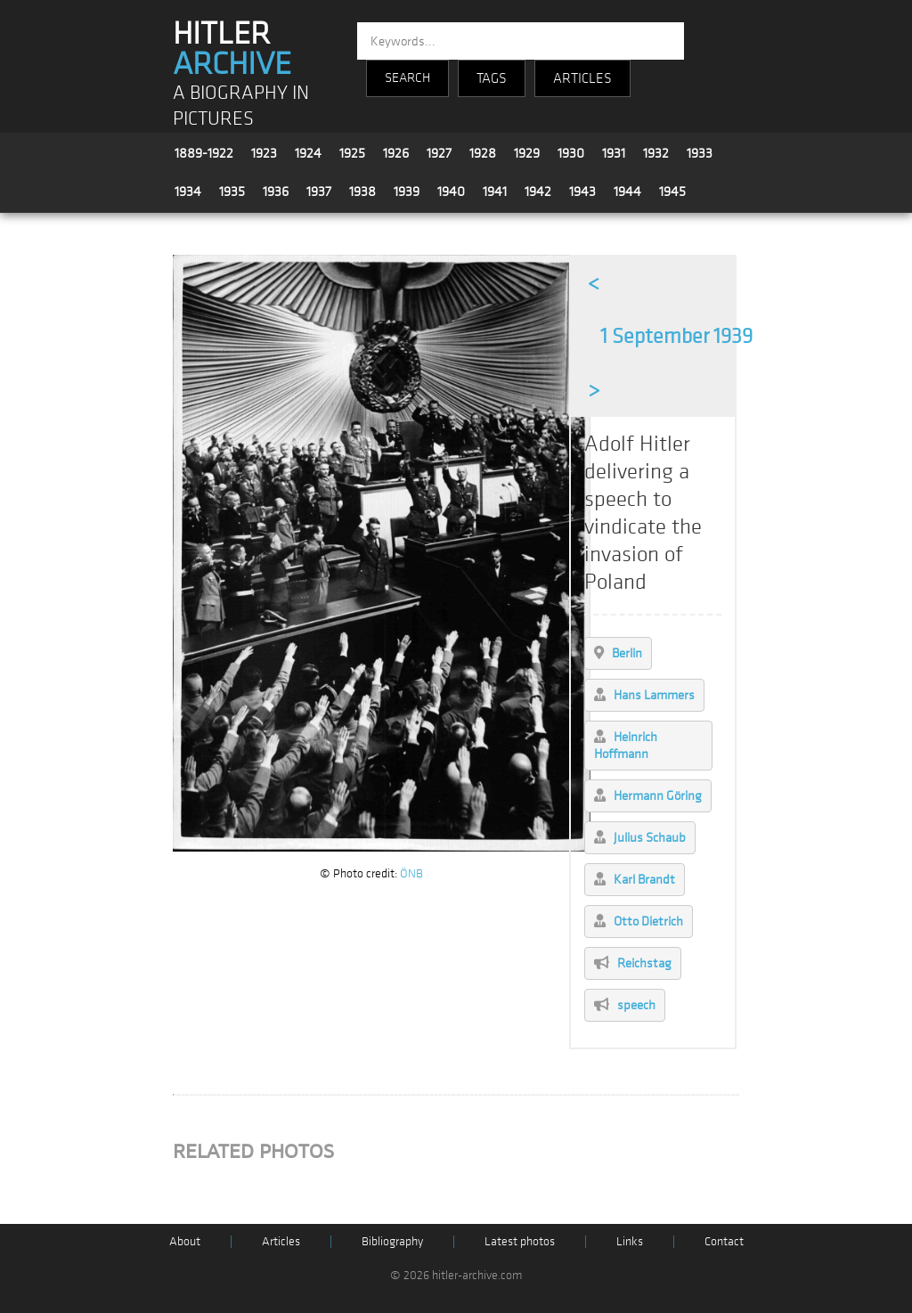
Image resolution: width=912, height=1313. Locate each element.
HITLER (232, 49)
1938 (362, 191)
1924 (308, 153)
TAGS (491, 78)
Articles (281, 1241)
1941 (495, 191)
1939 (406, 191)
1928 (482, 153)
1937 (318, 191)
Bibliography (392, 1241)
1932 (656, 153)
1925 (352, 153)
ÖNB (411, 873)
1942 (538, 191)
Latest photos (519, 1241)
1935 (232, 191)
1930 (571, 153)
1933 (699, 153)
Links (629, 1241)
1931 (613, 153)
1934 (188, 191)
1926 (396, 153)
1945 (672, 191)
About (184, 1241)
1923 (264, 153)
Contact (724, 1241)
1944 (627, 191)
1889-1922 (204, 153)
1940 (451, 191)
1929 (527, 153)
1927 (439, 153)
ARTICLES (582, 78)
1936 (276, 191)
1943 (582, 191)
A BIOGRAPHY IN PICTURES (241, 106)
